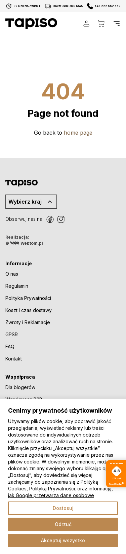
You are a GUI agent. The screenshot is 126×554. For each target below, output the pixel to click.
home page (78, 132)
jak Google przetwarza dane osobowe (51, 495)
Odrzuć (63, 524)
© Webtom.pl (24, 243)
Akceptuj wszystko (63, 540)
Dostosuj (63, 508)
